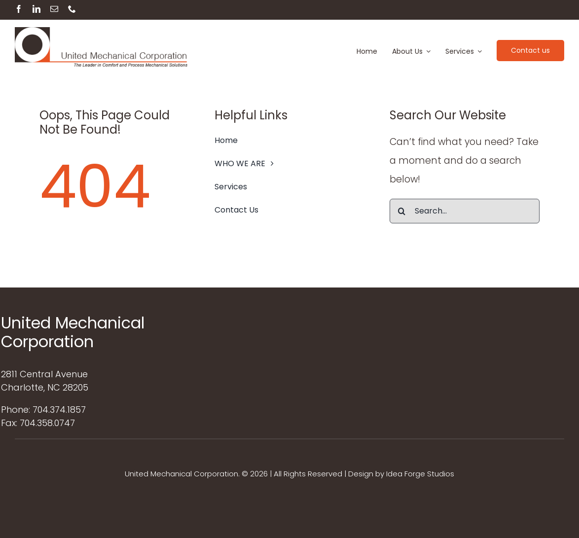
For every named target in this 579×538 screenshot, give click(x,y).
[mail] (54, 9)
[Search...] (465, 211)
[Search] (402, 211)
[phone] (72, 9)
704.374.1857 (59, 409)
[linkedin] (36, 9)
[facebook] (19, 9)
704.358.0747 (47, 423)
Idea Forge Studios (420, 473)
